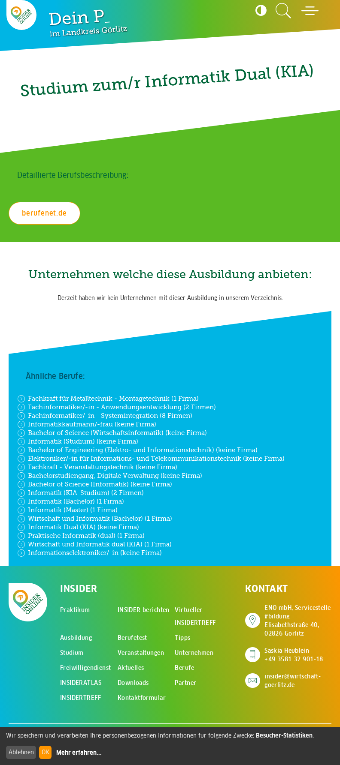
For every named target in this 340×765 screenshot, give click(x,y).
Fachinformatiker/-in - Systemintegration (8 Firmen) (104, 415)
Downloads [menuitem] (133, 682)
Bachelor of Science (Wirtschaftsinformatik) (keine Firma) (112, 433)
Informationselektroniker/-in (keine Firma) (89, 553)
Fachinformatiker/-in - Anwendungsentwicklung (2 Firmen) (116, 407)
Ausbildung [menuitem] (76, 637)
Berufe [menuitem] (184, 667)
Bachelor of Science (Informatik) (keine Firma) (94, 484)
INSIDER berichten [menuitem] (144, 609)
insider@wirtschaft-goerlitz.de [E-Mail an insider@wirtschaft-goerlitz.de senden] (292, 680)
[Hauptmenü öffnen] (310, 10)
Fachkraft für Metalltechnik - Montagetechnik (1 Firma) (108, 398)
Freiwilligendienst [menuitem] (85, 667)
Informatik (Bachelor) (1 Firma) (70, 501)
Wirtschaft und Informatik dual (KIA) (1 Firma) (94, 544)
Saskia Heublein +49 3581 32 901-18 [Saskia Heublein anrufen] (293, 655)
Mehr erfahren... (79, 752)
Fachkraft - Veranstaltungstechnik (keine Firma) (97, 467)
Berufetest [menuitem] (132, 637)
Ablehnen (21, 752)
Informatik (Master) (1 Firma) (67, 510)
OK (45, 752)
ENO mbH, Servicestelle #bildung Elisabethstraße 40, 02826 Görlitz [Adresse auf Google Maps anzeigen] (297, 620)
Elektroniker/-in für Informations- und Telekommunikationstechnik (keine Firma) (151, 458)
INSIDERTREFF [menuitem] (80, 697)
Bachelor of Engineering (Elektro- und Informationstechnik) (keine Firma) (137, 450)
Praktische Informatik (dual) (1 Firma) (81, 535)
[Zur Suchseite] (283, 10)
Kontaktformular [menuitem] (142, 697)
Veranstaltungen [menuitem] (141, 652)
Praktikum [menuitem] (75, 609)
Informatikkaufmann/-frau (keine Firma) (86, 424)
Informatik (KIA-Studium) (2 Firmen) (80, 493)
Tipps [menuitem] (182, 637)
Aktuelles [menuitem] (131, 667)
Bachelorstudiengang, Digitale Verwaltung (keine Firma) (109, 475)
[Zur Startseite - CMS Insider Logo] (21, 15)
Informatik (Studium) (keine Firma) (77, 441)
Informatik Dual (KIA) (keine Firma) (78, 527)
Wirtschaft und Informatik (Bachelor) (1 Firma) (94, 518)
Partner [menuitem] (185, 682)
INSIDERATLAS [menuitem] (80, 682)
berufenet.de (44, 213)
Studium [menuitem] (72, 652)
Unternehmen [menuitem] (194, 652)
